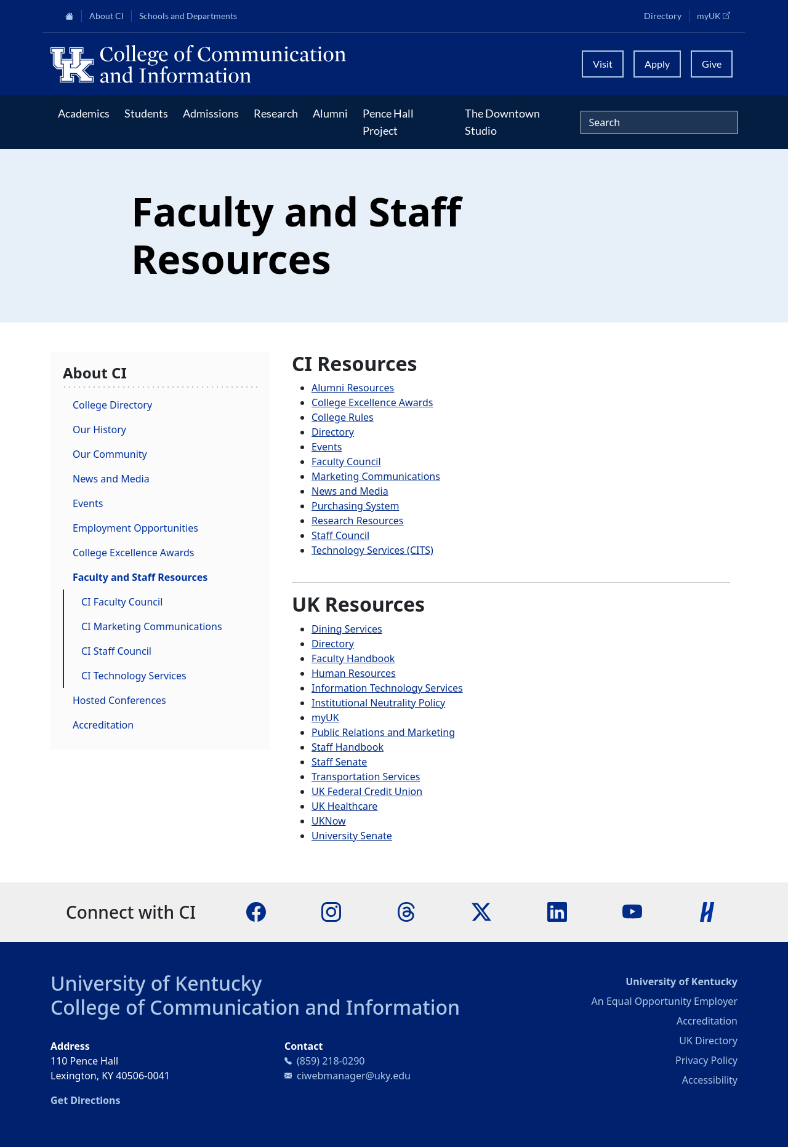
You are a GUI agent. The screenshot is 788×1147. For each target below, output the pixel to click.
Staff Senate (339, 762)
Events (88, 503)
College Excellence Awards (133, 552)
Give (712, 64)
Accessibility (710, 1080)
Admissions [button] (211, 113)
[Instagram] (331, 911)
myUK (717, 15)
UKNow (329, 821)
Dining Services (347, 629)
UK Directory (708, 1040)
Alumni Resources (353, 387)
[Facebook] (256, 911)
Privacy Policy (706, 1060)
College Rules (343, 417)
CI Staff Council (116, 651)
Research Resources (358, 520)
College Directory (112, 405)
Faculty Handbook (353, 658)
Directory (662, 16)
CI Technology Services (134, 675)
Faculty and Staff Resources (140, 577)
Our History (99, 429)
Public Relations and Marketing (383, 732)
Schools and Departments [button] (188, 16)
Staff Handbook (348, 747)
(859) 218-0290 (330, 1061)
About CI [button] (106, 16)
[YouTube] (632, 911)
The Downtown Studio (502, 121)
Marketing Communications (376, 476)
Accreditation (103, 725)
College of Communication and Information (255, 1007)
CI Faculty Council (122, 602)
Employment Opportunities (135, 528)
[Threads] (406, 911)
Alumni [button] (330, 113)
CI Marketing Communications (151, 626)
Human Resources (354, 673)
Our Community (110, 454)
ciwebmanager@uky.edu (354, 1075)
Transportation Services (366, 776)
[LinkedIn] (557, 911)
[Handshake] (707, 911)
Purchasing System (355, 506)
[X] (481, 911)
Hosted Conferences (119, 700)
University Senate (352, 835)
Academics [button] (84, 113)
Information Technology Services (387, 688)
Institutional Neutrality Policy (378, 702)
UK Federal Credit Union (367, 791)
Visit (603, 64)
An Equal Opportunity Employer (665, 1001)
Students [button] (146, 113)
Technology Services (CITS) (372, 550)
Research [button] (276, 113)
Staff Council (340, 535)
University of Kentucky (156, 983)
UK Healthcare (344, 806)
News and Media (111, 479)
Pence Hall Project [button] (388, 121)
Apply (657, 64)
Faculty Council (346, 461)
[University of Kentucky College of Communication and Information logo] (308, 64)
